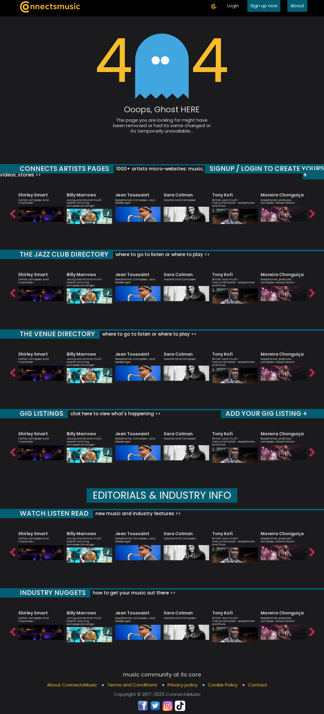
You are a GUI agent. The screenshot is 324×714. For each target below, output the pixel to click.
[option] (41, 204)
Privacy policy (183, 685)
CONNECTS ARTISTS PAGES (64, 168)
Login (233, 5)
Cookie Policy (223, 685)
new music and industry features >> (136, 513)
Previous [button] (12, 212)
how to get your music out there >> (133, 593)
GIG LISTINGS (41, 413)
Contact (257, 685)
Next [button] (312, 212)
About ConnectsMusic (72, 685)
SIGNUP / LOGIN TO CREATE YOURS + (267, 171)
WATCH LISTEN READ (53, 513)
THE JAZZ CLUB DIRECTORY (63, 254)
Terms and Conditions (132, 685)
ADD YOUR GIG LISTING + (266, 413)
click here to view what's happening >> (113, 413)
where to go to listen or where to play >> (161, 254)
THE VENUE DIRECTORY (57, 334)
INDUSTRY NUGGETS (52, 592)
